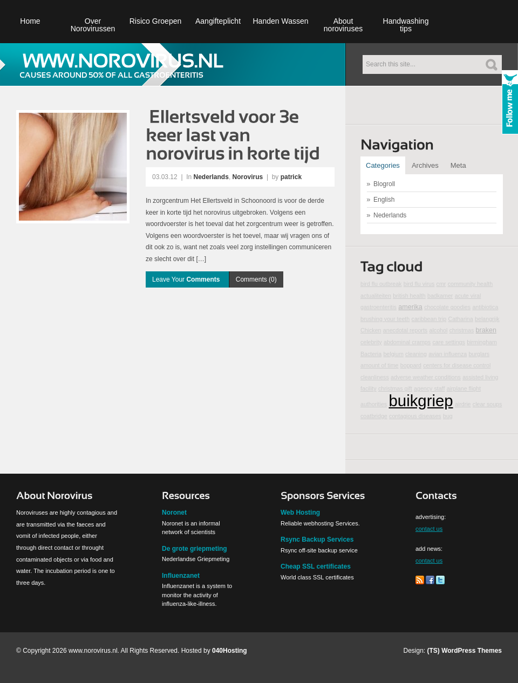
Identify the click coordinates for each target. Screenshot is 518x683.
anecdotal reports (405, 330)
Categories (383, 165)
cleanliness (374, 377)
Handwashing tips (406, 25)
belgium (393, 354)
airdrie (463, 404)
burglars (479, 354)
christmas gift (395, 388)
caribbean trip (429, 319)
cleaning (416, 354)
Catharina (460, 319)
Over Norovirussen (93, 25)
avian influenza (447, 354)
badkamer (440, 295)
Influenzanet (181, 575)
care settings (448, 342)
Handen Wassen (281, 21)
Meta (458, 165)
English (383, 199)
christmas (461, 330)
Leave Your (187, 279)
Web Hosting (300, 512)
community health (470, 284)
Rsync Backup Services (317, 539)
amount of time (379, 365)
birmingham (482, 342)
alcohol (439, 330)
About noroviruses (343, 25)
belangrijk (487, 319)
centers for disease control (456, 365)
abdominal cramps (407, 342)
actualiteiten (375, 295)
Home (30, 21)
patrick (291, 177)
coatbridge (373, 416)
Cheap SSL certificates (316, 566)
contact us (428, 528)
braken (486, 330)
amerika (410, 307)
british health (409, 295)
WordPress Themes (471, 650)
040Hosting (229, 650)
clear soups (487, 404)
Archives (425, 165)
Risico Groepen (156, 21)
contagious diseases (415, 416)
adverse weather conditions (426, 377)
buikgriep (421, 400)
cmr (441, 284)
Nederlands (211, 177)
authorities (373, 404)
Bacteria (370, 354)
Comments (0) (256, 279)
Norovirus (248, 177)
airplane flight (464, 388)
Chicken (370, 330)
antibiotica (485, 307)
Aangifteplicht (218, 21)
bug (448, 416)
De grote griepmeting (194, 548)
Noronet (174, 512)
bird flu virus (419, 284)
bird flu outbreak (380, 284)
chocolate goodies (447, 307)
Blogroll (384, 184)
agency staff (429, 388)
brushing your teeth (385, 319)
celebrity (371, 342)
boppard (410, 365)
